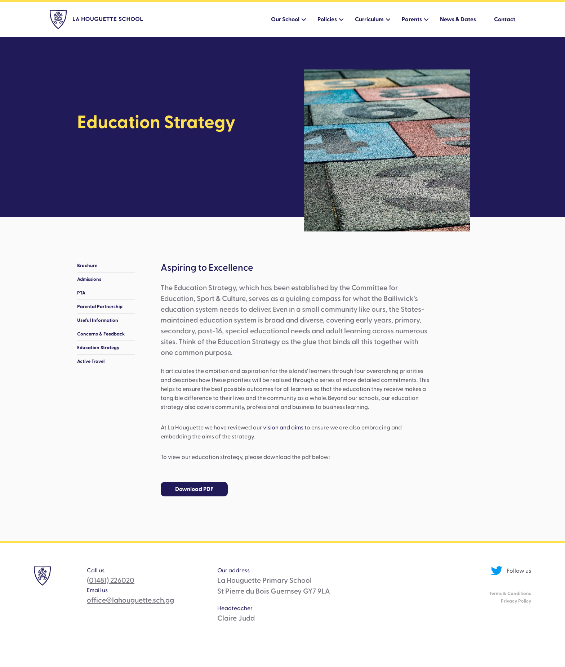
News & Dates (458, 19)
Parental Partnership (100, 306)
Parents (412, 19)
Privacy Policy (516, 601)
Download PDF (194, 489)
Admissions (89, 279)
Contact (504, 19)
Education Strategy (98, 347)
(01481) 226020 (110, 580)
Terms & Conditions (510, 593)
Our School (285, 19)
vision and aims (283, 427)
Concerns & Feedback (101, 334)
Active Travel (90, 361)
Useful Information (97, 320)
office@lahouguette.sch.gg (130, 600)
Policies (327, 19)
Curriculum (369, 19)
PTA (81, 293)
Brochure (87, 265)
